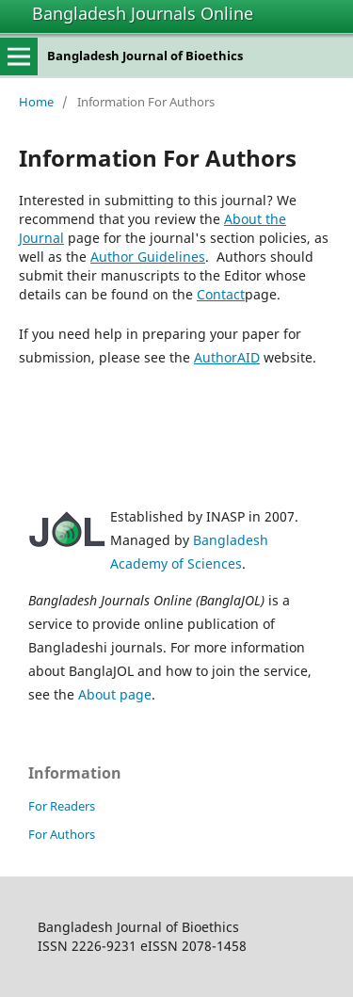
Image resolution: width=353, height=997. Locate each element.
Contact (221, 294)
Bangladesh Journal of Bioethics (145, 55)
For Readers (61, 805)
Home (36, 101)
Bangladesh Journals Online (142, 13)
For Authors (61, 834)
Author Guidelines (147, 256)
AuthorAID (227, 357)
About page (115, 694)
